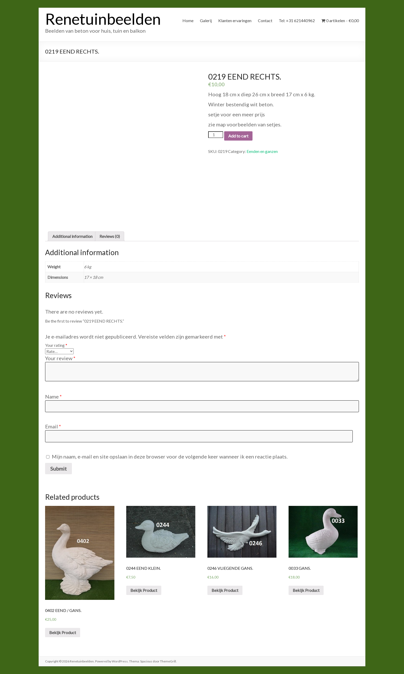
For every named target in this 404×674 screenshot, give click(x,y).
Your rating (56, 345)
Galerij (206, 20)
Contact (265, 20)
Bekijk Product (62, 632)
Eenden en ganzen (262, 151)
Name (53, 396)
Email (53, 426)
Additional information (72, 236)
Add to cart (238, 135)
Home (187, 20)
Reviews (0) (109, 236)
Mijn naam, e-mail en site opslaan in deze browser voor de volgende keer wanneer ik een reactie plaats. (170, 456)
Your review (60, 358)
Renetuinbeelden (103, 19)
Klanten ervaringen (234, 20)
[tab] (72, 236)
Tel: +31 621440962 (297, 20)
